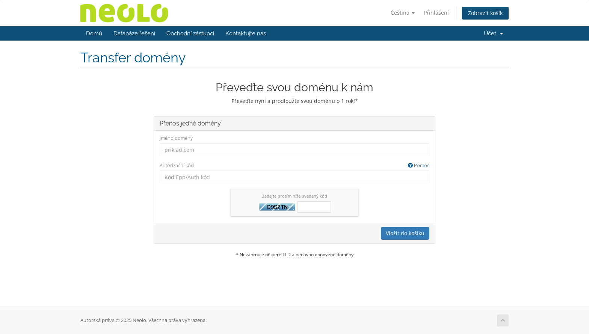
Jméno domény (176, 138)
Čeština (403, 12)
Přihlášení (436, 12)
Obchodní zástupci (190, 33)
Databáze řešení (134, 33)
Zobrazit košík (485, 13)
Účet (493, 33)
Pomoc (418, 165)
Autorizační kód (294, 165)
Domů (94, 33)
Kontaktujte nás (245, 33)
